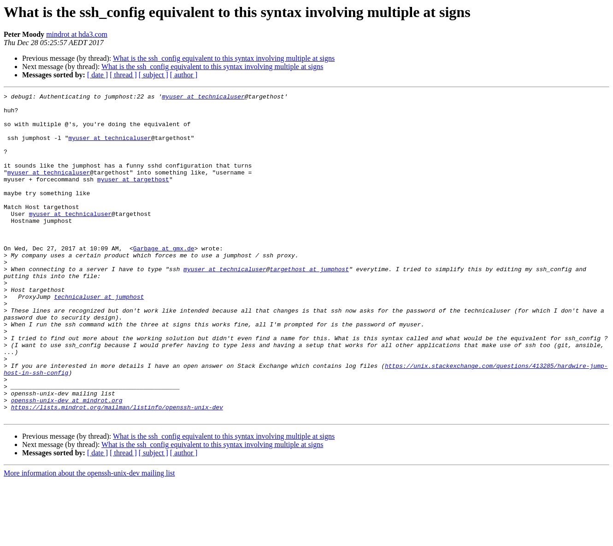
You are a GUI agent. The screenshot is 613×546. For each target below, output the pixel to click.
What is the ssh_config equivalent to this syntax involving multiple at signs (224, 58)
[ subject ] (153, 75)
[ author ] (184, 75)
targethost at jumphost (309, 305)
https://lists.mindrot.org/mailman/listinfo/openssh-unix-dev (117, 470)
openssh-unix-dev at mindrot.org (67, 462)
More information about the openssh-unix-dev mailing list (89, 538)
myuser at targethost (133, 197)
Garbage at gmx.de (164, 280)
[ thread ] (123, 75)
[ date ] (97, 75)
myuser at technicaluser (203, 97)
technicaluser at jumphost (99, 338)
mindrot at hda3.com (76, 34)
